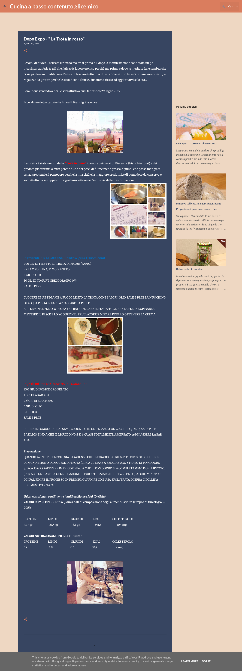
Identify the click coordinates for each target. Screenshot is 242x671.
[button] (26, 50)
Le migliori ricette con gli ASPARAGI (196, 143)
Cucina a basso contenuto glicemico (54, 6)
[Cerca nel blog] (220, 6)
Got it (206, 661)
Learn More (189, 661)
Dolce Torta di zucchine (189, 269)
